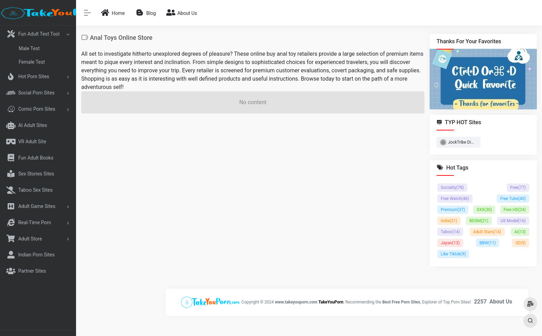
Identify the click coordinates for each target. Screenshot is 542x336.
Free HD (515, 209)
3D (520, 242)
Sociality (452, 187)
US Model (513, 220)
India (449, 220)
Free (518, 187)
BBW (487, 242)
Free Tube (513, 198)
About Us (500, 301)
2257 (480, 301)
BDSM (478, 220)
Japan (450, 242)
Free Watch (455, 198)
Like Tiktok (453, 254)
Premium (453, 209)
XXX (484, 209)
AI (520, 231)
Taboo (450, 231)
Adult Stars (487, 231)
